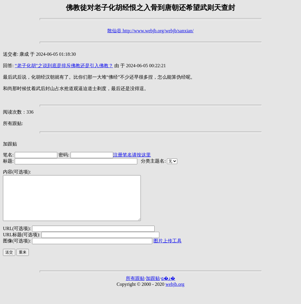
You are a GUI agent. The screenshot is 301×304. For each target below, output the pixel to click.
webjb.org (174, 293)
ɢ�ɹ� (168, 287)
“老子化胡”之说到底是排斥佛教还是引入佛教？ (64, 65)
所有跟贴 (135, 287)
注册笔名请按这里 (132, 154)
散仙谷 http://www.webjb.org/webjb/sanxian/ (150, 30)
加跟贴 (10, 143)
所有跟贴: (13, 123)
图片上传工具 (167, 249)
